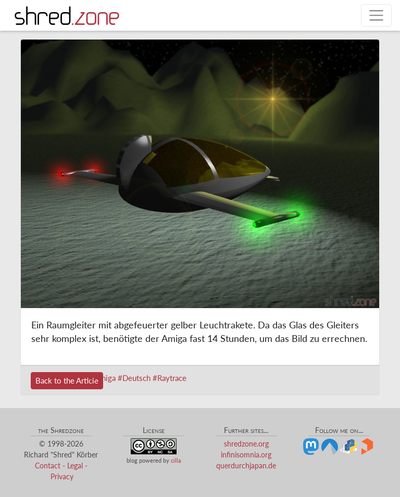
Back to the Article (66, 380)
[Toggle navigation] (376, 15)
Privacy (62, 476)
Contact (47, 465)
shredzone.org (246, 443)
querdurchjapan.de (246, 465)
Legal (75, 465)
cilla (176, 460)
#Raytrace (169, 378)
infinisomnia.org (246, 454)
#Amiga (103, 378)
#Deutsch (134, 378)
